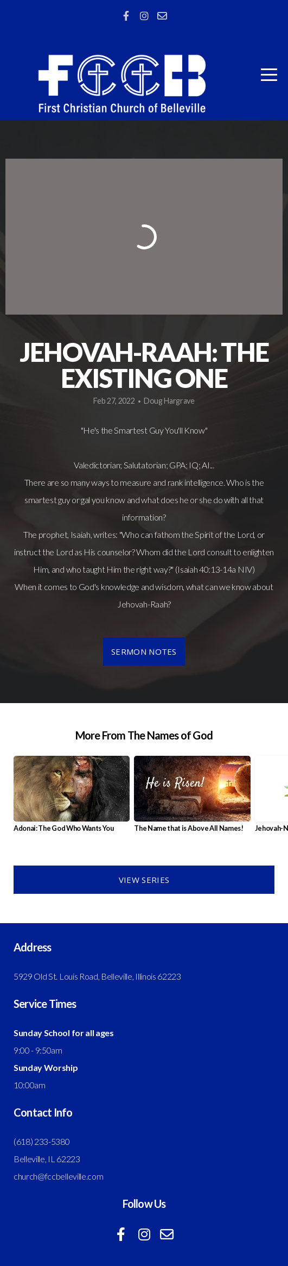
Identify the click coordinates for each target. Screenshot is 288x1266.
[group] (72, 798)
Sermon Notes (144, 651)
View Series (144, 879)
